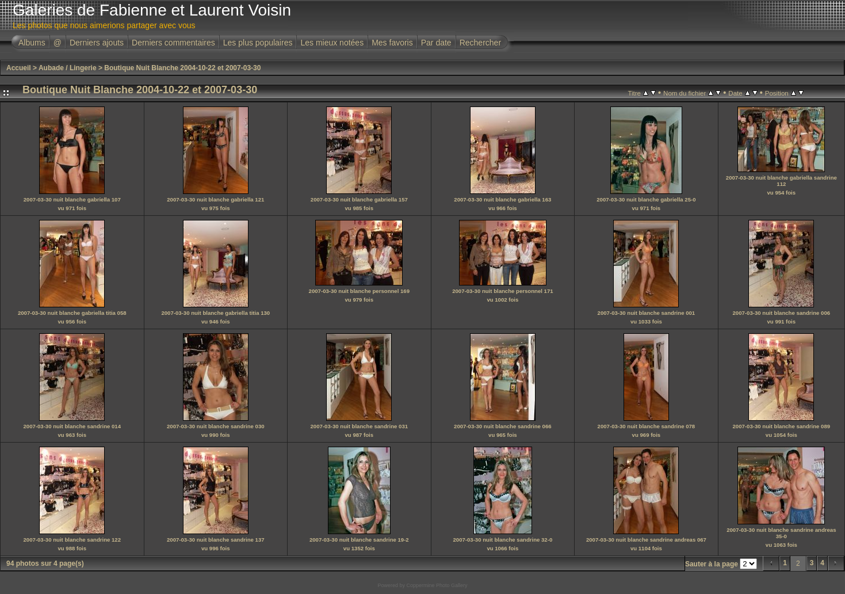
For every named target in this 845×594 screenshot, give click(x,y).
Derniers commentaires (173, 42)
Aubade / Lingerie (68, 68)
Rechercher (480, 42)
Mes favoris (392, 42)
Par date (436, 42)
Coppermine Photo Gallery (436, 585)
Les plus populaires (258, 42)
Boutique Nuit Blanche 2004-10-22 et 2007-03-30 (182, 68)
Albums (31, 42)
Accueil (18, 68)
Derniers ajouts (97, 42)
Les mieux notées (332, 42)
